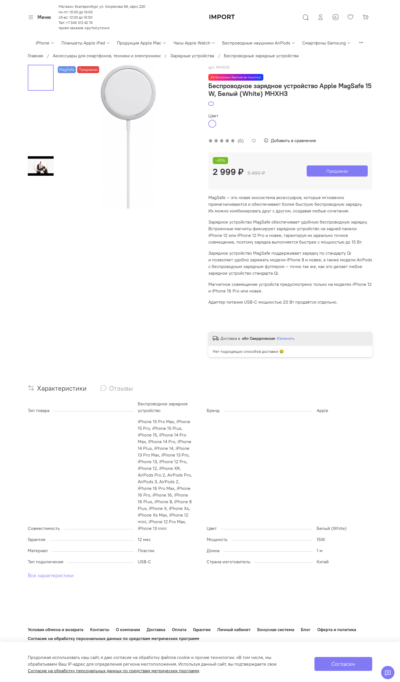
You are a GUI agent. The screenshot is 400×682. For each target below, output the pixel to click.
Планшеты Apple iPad (85, 43)
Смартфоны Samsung (326, 43)
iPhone (45, 43)
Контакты (99, 629)
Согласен (343, 663)
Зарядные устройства (192, 55)
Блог (306, 629)
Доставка (156, 629)
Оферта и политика (336, 629)
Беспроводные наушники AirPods (259, 43)
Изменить (285, 338)
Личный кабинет (234, 629)
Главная (35, 55)
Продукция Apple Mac (141, 43)
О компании (128, 629)
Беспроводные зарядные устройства (261, 55)
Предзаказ (337, 171)
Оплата (179, 629)
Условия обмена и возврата (55, 629)
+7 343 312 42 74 (79, 22)
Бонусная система (275, 629)
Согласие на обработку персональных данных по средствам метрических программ (113, 638)
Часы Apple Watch (194, 43)
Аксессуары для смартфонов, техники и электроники (107, 55)
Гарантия (202, 629)
